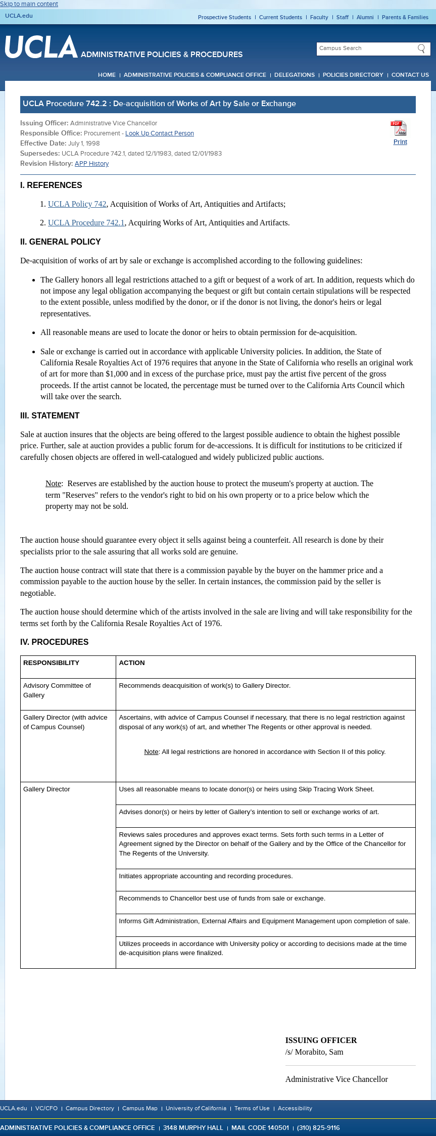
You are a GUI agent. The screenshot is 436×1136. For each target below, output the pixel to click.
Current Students (280, 17)
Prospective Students (224, 17)
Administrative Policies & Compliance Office (195, 75)
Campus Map (140, 1109)
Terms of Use (252, 1109)
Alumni (365, 17)
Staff (342, 17)
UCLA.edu (19, 16)
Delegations (294, 75)
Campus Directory (90, 1109)
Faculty (319, 17)
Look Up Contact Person (159, 133)
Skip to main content (29, 4)
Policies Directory (353, 75)
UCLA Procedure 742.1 (86, 222)
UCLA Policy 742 (77, 204)
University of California (196, 1109)
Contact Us (410, 75)
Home (107, 75)
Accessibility (295, 1109)
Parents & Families (405, 17)
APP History (92, 164)
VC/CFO (46, 1109)
